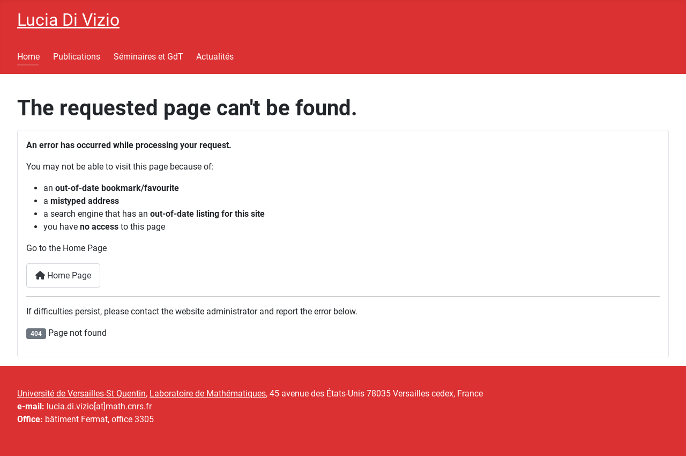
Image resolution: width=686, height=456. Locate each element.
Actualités (215, 57)
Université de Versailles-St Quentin (81, 393)
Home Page (63, 275)
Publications (76, 57)
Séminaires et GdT (148, 57)
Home (28, 57)
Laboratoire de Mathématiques (208, 393)
